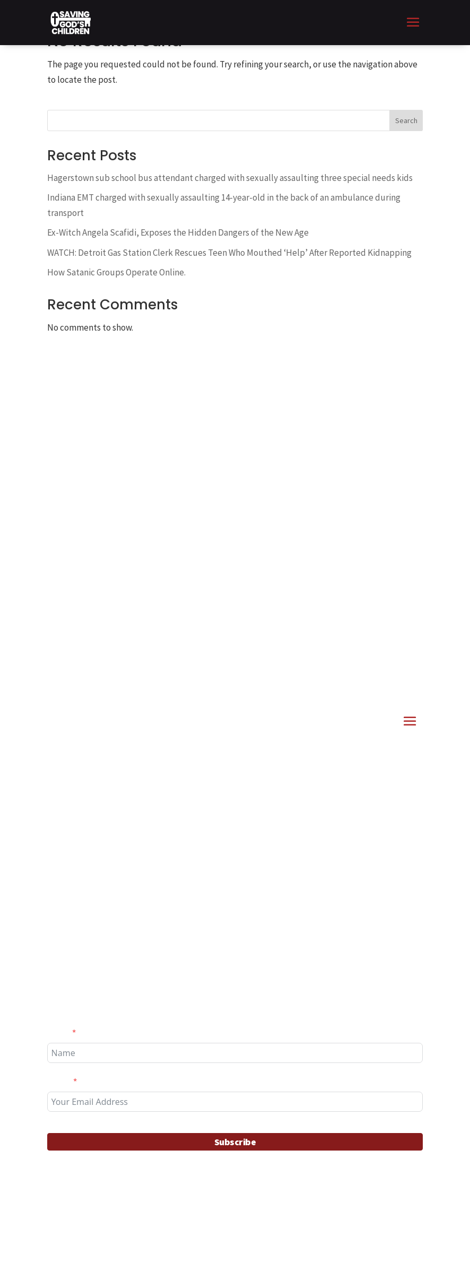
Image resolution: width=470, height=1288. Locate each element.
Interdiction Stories (137, 850)
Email (58, 1081)
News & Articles (208, 850)
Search (406, 120)
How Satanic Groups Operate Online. (116, 272)
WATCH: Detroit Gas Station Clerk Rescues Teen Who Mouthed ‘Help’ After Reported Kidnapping (229, 252)
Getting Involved (131, 929)
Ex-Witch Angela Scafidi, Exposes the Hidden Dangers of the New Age (178, 232)
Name (58, 1032)
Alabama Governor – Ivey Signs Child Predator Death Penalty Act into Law (233, 898)
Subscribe (235, 1142)
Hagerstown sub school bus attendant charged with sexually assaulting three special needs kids (230, 178)
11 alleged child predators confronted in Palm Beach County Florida (229, 819)
